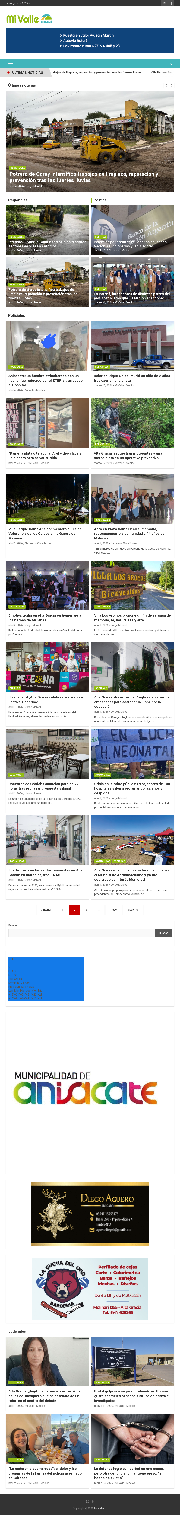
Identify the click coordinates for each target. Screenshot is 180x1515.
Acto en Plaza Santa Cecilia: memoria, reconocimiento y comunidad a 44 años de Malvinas (129, 533)
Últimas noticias (22, 85)
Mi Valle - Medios (120, 250)
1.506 (113, 909)
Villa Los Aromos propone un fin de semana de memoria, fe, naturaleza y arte (132, 617)
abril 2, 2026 (15, 543)
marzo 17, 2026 (103, 463)
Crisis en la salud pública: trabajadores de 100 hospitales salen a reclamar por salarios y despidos (132, 788)
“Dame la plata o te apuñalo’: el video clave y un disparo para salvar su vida (44, 455)
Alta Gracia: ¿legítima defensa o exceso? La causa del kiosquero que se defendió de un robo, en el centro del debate (44, 1396)
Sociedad (101, 688)
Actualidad (17, 606)
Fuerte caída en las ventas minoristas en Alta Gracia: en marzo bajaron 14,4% (45, 872)
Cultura (15, 688)
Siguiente (133, 909)
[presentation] (166, 85)
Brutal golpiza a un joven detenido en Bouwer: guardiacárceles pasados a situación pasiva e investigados (131, 1396)
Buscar (12, 925)
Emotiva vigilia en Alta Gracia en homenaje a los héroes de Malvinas (44, 617)
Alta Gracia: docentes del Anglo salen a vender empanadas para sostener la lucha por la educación (132, 702)
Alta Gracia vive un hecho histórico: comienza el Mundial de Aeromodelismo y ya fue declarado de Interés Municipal (132, 875)
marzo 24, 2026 (103, 1483)
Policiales (16, 315)
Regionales (18, 168)
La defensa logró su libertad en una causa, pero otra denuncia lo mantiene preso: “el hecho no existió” (129, 1473)
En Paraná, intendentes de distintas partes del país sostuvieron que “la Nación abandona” (132, 296)
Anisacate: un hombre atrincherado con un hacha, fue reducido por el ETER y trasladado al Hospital (45, 380)
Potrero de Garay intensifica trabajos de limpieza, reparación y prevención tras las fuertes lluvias (95, 72)
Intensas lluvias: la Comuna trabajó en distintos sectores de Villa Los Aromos (47, 244)
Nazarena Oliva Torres (38, 543)
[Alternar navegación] (11, 63)
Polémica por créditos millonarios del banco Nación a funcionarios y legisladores (130, 244)
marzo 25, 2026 (103, 385)
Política (100, 200)
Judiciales (17, 1331)
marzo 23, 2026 (17, 463)
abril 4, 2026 (16, 186)
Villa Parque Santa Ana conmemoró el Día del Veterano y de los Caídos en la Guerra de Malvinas (45, 533)
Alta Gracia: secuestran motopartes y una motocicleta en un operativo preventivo (128, 455)
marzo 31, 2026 (103, 302)
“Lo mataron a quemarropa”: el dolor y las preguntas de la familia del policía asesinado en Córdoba (45, 1473)
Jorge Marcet (34, 186)
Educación (16, 775)
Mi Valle (99, 1508)
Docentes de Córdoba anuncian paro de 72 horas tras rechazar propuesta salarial (43, 786)
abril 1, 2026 (101, 625)
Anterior (46, 909)
